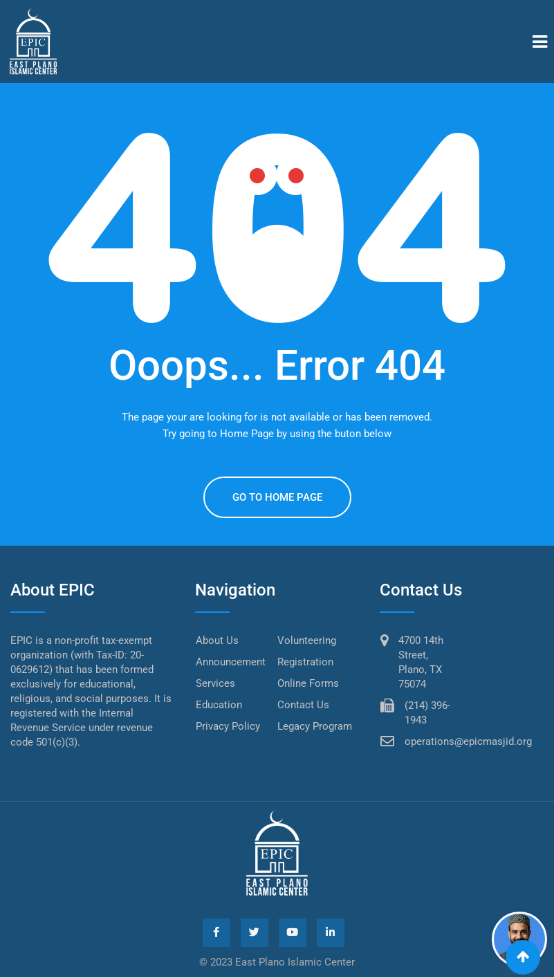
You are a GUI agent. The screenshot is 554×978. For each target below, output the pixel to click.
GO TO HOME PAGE (277, 497)
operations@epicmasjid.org (468, 741)
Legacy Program (314, 726)
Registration (305, 662)
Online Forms (308, 683)
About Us (217, 640)
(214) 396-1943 (427, 712)
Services (215, 683)
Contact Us (303, 705)
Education (219, 705)
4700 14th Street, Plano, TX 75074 (420, 662)
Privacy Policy (228, 726)
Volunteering (306, 640)
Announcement (231, 662)
